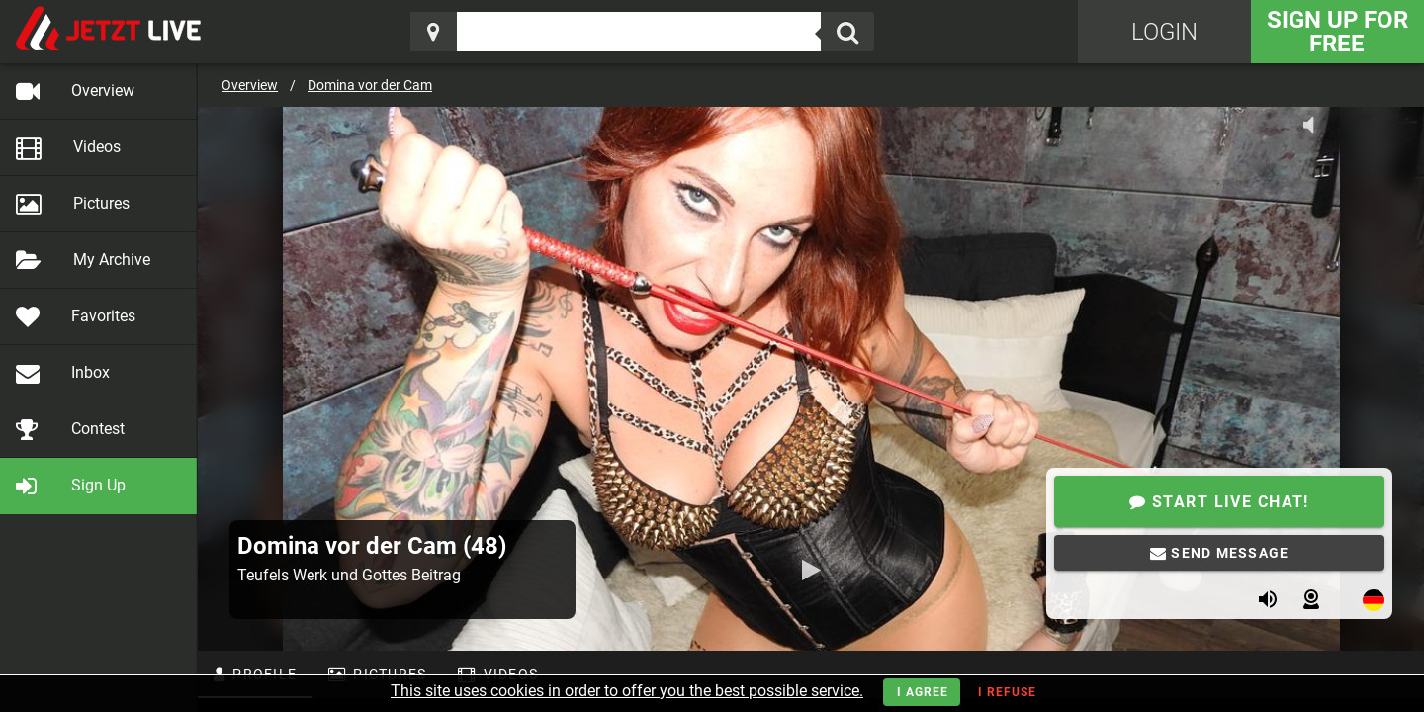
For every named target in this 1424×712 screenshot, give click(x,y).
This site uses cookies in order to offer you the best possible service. (627, 690)
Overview (250, 85)
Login (1164, 31)
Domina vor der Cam (370, 85)
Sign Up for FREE (1337, 31)
